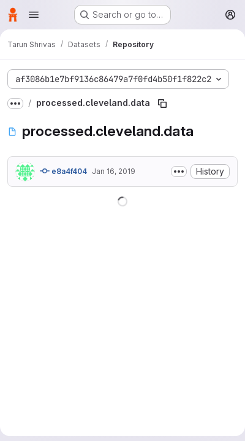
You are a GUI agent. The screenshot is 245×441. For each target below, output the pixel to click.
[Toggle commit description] (179, 171)
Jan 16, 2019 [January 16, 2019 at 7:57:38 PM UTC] (113, 171)
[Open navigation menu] (33, 14)
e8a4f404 (63, 171)
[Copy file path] (162, 103)
